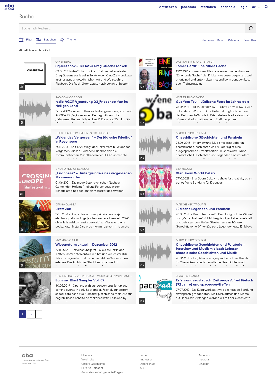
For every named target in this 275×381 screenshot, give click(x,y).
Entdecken (168, 7)
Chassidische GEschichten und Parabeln (209, 137)
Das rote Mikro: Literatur (195, 62)
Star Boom (184, 169)
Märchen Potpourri (191, 133)
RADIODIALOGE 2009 (68, 97)
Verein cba (88, 359)
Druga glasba (65, 204)
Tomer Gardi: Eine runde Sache (201, 66)
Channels (227, 7)
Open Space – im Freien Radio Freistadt (83, 133)
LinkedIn (203, 364)
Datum (221, 40)
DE (256, 7)
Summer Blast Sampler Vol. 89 (79, 280)
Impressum (146, 359)
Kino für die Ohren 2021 (72, 169)
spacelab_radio (187, 276)
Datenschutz (147, 364)
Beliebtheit (249, 40)
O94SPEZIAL (63, 62)
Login (244, 7)
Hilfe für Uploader (92, 368)
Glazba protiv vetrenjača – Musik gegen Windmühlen (94, 276)
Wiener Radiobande (190, 97)
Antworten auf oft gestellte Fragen (102, 372)
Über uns (86, 355)
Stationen (208, 7)
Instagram (204, 359)
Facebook (204, 355)
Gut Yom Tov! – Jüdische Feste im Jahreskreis (212, 102)
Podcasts (188, 7)
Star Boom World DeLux (195, 173)
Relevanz (234, 40)
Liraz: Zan (63, 209)
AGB (142, 368)
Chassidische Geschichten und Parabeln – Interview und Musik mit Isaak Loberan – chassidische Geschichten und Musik (210, 249)
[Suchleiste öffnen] (266, 7)
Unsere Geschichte (93, 364)
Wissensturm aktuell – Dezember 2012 (86, 245)
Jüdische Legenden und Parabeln (203, 209)
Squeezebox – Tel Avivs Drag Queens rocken (91, 66)
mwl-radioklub (66, 240)
